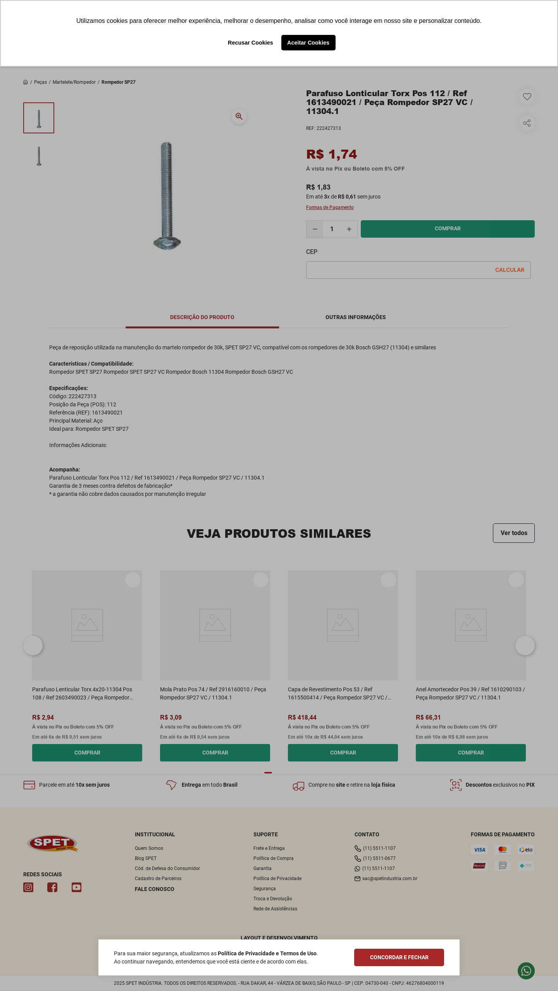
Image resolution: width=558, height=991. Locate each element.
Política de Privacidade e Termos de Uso (267, 953)
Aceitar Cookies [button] (308, 43)
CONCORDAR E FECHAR (399, 957)
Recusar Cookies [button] (250, 43)
